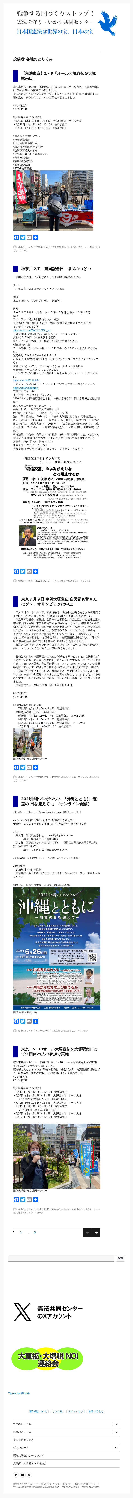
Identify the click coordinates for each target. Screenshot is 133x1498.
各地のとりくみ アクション (75, 247)
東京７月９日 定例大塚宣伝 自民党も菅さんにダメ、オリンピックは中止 (59, 601)
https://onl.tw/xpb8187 (25, 387)
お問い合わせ (96, 1411)
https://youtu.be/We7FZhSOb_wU (32, 330)
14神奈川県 (58, 580)
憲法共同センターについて (28, 1455)
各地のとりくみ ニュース (30, 1212)
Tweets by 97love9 (19, 1393)
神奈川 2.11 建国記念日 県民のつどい (56, 268)
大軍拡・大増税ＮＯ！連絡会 (30, 1463)
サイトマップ (75, 1411)
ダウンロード (21, 1447)
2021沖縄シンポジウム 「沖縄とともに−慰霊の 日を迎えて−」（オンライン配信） (59, 801)
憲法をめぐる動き (23, 1439)
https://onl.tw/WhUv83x (26, 380)
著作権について (38, 1411)
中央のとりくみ (22, 1424)
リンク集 (57, 1411)
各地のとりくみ (25, 247)
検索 (120, 1258)
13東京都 (57, 247)
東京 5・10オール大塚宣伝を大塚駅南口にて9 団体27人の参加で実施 (59, 1051)
